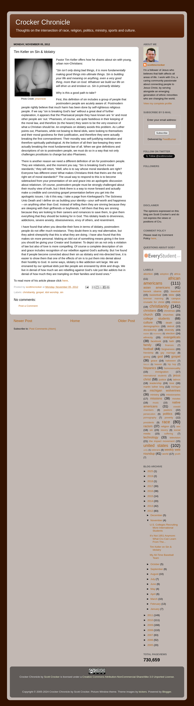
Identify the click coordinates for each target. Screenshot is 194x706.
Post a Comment (28, 305)
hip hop (172, 364)
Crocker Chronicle (43, 22)
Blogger (166, 691)
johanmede (40, 99)
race (166, 422)
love (171, 383)
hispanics (149, 368)
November (156, 520)
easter (146, 333)
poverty (169, 417)
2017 (150, 486)
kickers (143, 691)
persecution (149, 414)
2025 (150, 471)
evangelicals (171, 337)
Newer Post (23, 321)
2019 (150, 476)
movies (176, 398)
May (153, 589)
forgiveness (167, 349)
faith (171, 341)
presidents (148, 422)
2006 (150, 640)
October (155, 564)
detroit (170, 326)
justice (162, 379)
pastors (168, 410)
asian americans (156, 287)
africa (177, 273)
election (170, 333)
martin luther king (153, 386)
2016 (150, 491)
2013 (150, 506)
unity (145, 450)
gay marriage (167, 352)
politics (167, 413)
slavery (164, 430)
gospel (40, 292)
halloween (170, 360)
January (155, 609)
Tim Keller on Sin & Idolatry (161, 548)
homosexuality (172, 368)
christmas (169, 310)
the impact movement (161, 441)
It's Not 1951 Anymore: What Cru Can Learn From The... (163, 538)
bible (171, 294)
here (65, 280)
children (175, 302)
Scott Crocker (52, 676)
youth (177, 454)
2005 (150, 645)
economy (157, 333)
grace (154, 360)
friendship (148, 352)
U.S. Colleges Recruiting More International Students (164, 527)
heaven (158, 364)
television (175, 437)
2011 (150, 615)
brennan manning (153, 298)
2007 (150, 635)
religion (165, 426)
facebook (156, 341)
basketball (155, 294)
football (148, 349)
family (147, 345)
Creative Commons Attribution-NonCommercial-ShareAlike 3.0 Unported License (128, 676)
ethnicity (148, 337)
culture (148, 322)
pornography (149, 417)
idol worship (52, 292)
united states (155, 445)
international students (155, 375)
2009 (150, 625)
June (153, 584)
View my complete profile (157, 103)
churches (168, 314)
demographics (151, 326)
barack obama (152, 291)
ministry (154, 394)
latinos (176, 379)
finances (169, 345)
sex (178, 426)
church (148, 314)
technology (150, 437)
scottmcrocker (156, 64)
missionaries (173, 394)
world (165, 453)
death (169, 322)
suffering (168, 433)
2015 (150, 496)
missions (156, 398)
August (154, 574)
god (160, 356)
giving (146, 356)
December (156, 515)
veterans (155, 450)
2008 (150, 630)
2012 (150, 510)
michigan (175, 387)
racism (148, 426)
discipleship (150, 329)
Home (75, 321)
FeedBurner (169, 139)
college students (156, 318)
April (153, 594)
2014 (150, 501)
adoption (164, 274)
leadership (155, 383)
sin (61, 292)
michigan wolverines (165, 390)
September (157, 569)
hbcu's (146, 364)
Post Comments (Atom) (42, 328)
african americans (161, 281)
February (155, 603)
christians (149, 310)
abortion (148, 273)
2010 (150, 620)
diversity (169, 329)
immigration (162, 371)
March (154, 599)
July (153, 579)
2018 (150, 481)
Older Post (126, 321)
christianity (29, 292)
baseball (175, 291)
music (156, 402)
